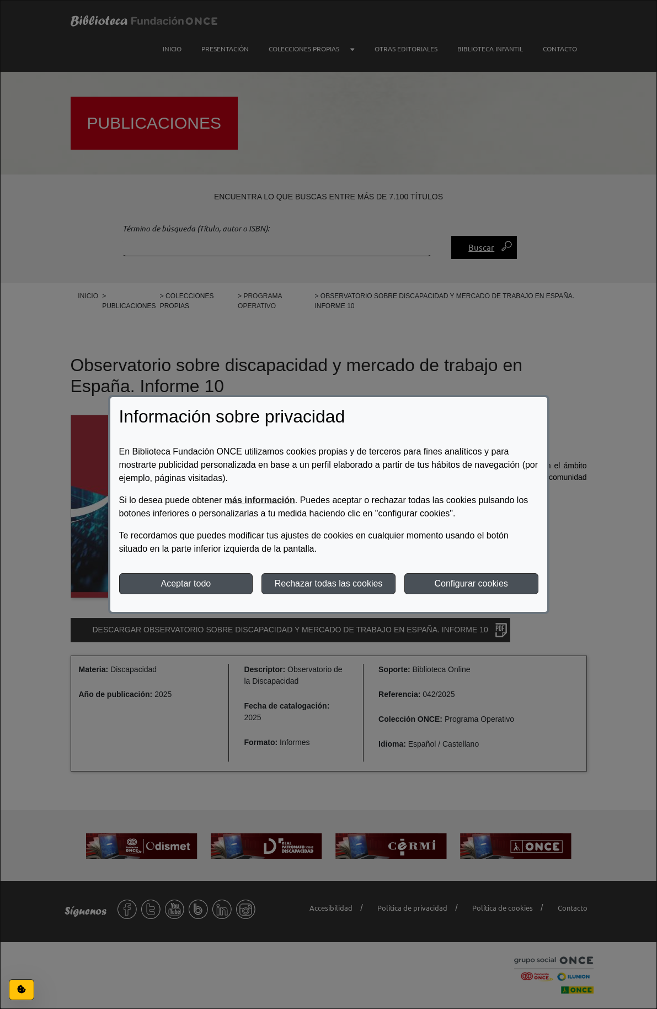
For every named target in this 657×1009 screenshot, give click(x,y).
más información (260, 500)
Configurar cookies (471, 583)
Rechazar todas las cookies (329, 583)
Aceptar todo (186, 583)
